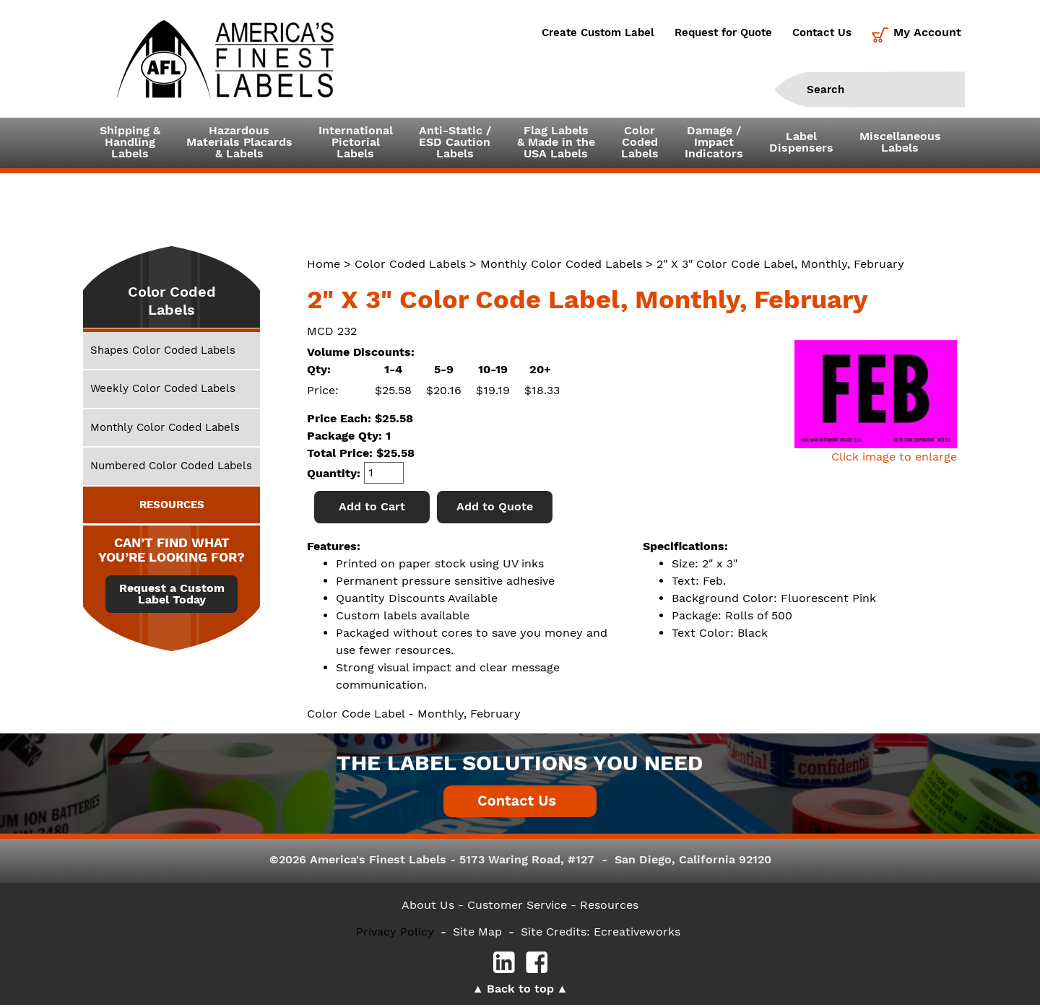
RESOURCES (171, 506)
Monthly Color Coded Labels (561, 266)
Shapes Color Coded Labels (162, 352)
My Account (927, 32)
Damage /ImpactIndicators (714, 143)
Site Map (477, 934)
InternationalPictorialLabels (355, 143)
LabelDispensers (801, 143)
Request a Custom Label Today (172, 596)
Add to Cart (372, 508)
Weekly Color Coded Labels (162, 390)
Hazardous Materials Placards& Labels (239, 143)
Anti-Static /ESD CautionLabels (455, 143)
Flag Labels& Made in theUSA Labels (556, 143)
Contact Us (822, 32)
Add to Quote (494, 508)
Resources (609, 906)
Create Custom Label (598, 32)
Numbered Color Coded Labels (171, 467)
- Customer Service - (517, 906)
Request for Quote (723, 32)
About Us (428, 906)
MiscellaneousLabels (900, 143)
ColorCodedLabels (640, 143)
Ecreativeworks (637, 934)
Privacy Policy (395, 934)
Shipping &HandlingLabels (130, 143)
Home (323, 266)
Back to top (520, 991)
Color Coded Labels (410, 266)
